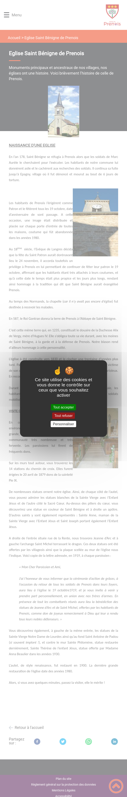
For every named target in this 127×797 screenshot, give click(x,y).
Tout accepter (63, 407)
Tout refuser (63, 415)
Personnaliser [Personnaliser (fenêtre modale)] (63, 424)
